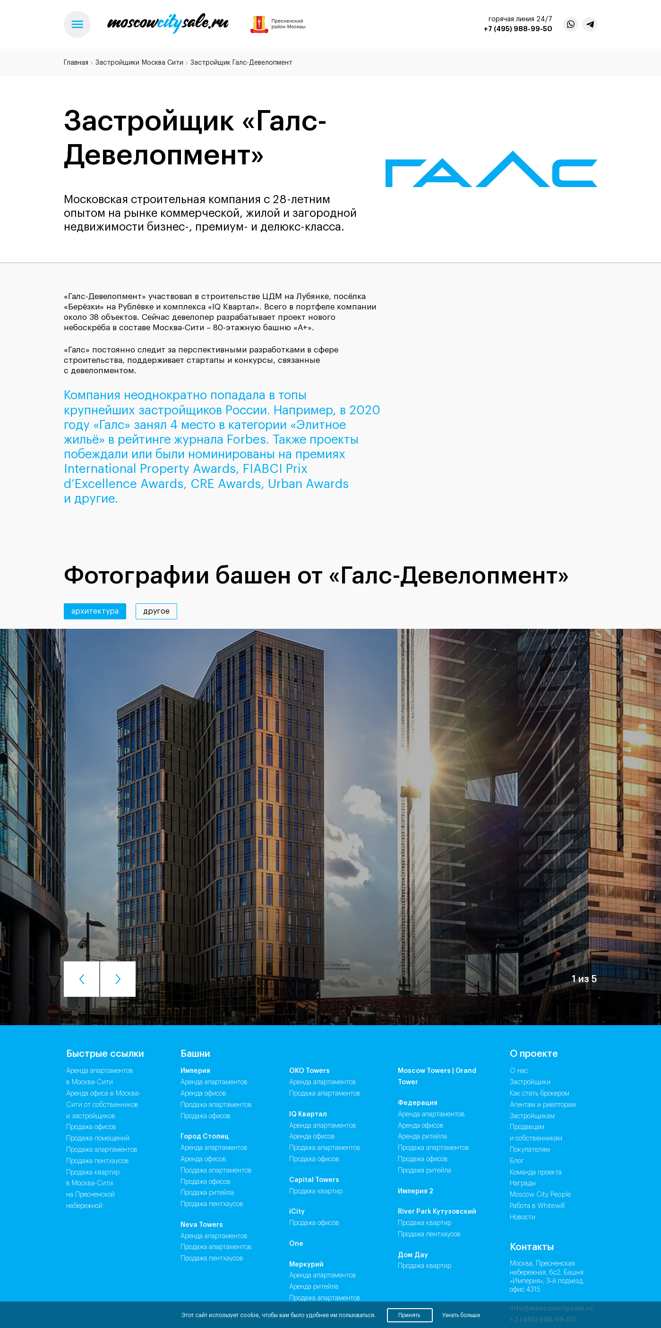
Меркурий (306, 1264)
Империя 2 (415, 1191)
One (296, 1244)
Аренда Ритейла (313, 1287)
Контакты (532, 1247)
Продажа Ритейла (207, 1193)
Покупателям (530, 1150)
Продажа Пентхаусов (211, 1204)
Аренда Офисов (203, 1093)
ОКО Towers (309, 1071)
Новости (522, 1217)
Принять (409, 1315)
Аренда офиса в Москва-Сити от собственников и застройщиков (103, 1105)
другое (156, 611)
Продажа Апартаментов (216, 1105)
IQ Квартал (308, 1114)
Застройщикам (532, 1116)
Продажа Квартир (316, 1191)
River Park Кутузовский (437, 1211)
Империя (195, 1071)
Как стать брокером (539, 1093)
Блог (517, 1161)
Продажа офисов (91, 1127)
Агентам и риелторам (543, 1105)
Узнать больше (461, 1315)
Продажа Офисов (205, 1116)
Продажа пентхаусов (97, 1161)
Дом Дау (413, 1255)
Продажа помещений (97, 1138)
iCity (297, 1211)
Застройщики (530, 1082)
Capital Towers (314, 1180)
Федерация (418, 1103)
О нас (519, 1071)
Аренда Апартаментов (214, 1082)
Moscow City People (540, 1194)
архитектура (95, 611)
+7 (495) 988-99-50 (518, 29)
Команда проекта (536, 1172)
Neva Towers (201, 1225)
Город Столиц (204, 1136)
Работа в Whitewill (537, 1206)
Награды (523, 1183)
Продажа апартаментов (101, 1150)
